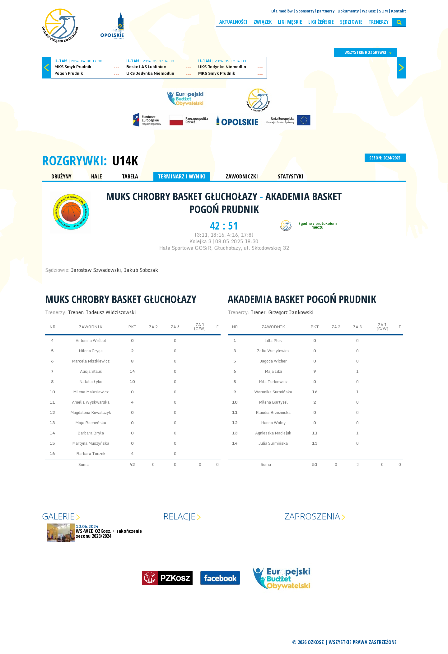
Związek (263, 21)
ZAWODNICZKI (242, 176)
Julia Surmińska (273, 443)
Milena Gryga (91, 350)
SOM (383, 11)
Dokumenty (348, 11)
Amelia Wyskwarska (91, 402)
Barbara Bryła (90, 432)
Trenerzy (379, 21)
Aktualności (233, 21)
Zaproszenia (312, 516)
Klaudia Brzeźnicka (273, 412)
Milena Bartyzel (273, 402)
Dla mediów (282, 11)
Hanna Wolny (273, 422)
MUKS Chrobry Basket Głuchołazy (183, 196)
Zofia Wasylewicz (273, 350)
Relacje (179, 516)
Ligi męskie (290, 21)
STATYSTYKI (290, 176)
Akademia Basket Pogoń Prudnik (265, 202)
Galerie (58, 516)
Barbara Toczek (90, 453)
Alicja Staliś (91, 371)
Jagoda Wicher (273, 361)
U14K (125, 160)
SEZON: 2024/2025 (385, 158)
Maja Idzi (273, 371)
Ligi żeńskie (321, 21)
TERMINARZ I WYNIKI (182, 176)
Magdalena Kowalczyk (90, 412)
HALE (96, 176)
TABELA (130, 176)
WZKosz (369, 11)
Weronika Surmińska (273, 391)
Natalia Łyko (90, 381)
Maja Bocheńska (90, 422)
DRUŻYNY (61, 176)
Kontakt (398, 11)
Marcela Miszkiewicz (91, 361)
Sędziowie (351, 21)
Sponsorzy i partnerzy (315, 11)
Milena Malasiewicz (91, 391)
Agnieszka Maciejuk (273, 432)
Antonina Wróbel (91, 340)
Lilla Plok (273, 340)
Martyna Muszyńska (90, 443)
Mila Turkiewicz (273, 381)
